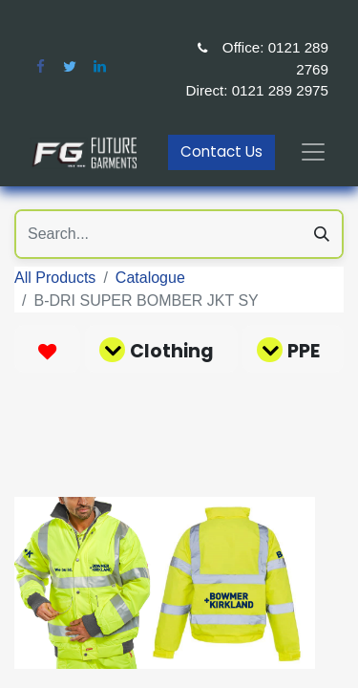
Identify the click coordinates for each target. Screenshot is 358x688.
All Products (54, 277)
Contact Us (221, 151)
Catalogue (150, 277)
